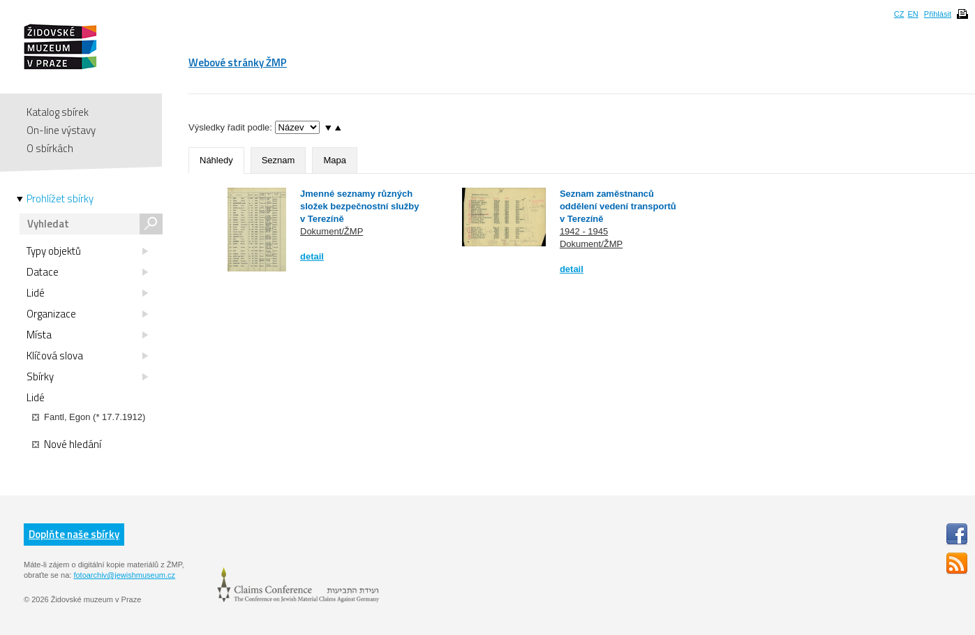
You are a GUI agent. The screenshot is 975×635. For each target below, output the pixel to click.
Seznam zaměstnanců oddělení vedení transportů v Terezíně (618, 206)
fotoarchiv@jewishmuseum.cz (124, 575)
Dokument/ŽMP (331, 231)
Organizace (87, 314)
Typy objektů (87, 251)
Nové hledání (66, 444)
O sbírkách (50, 148)
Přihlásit (937, 14)
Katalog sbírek (58, 112)
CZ (899, 14)
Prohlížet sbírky (60, 199)
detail (312, 256)
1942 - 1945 (584, 231)
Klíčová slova (87, 356)
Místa (87, 335)
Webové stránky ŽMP (237, 62)
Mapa (334, 160)
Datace (87, 272)
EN (912, 14)
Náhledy (216, 160)
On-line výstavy (61, 130)
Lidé (87, 293)
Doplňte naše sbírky (74, 534)
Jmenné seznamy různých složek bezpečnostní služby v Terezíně (359, 206)
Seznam (278, 160)
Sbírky (87, 377)
